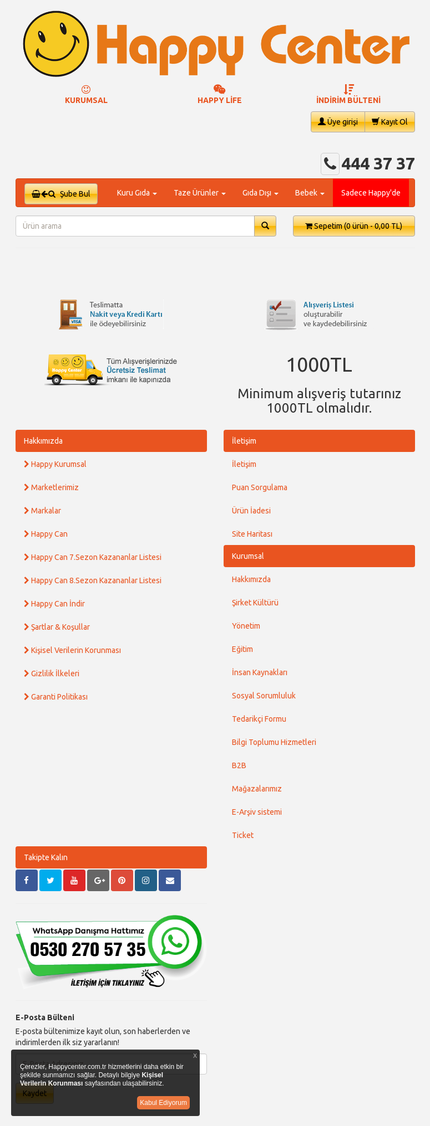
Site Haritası (252, 533)
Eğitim (242, 649)
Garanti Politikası (56, 696)
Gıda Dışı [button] (260, 192)
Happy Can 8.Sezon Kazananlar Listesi (92, 580)
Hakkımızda (43, 440)
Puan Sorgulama (259, 487)
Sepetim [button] (353, 226)
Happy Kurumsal (55, 464)
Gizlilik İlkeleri (51, 673)
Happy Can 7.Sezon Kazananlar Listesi (92, 557)
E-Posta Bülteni (45, 1017)
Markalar (42, 510)
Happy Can (46, 533)
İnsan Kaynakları (259, 672)
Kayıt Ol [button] (390, 121)
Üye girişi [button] (338, 121)
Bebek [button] (310, 192)
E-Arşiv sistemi (257, 812)
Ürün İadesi (251, 510)
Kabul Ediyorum (163, 1103)
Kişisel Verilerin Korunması (72, 650)
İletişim (244, 440)
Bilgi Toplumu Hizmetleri (274, 742)
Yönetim (246, 625)
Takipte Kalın (46, 857)
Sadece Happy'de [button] (371, 192)
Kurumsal (248, 556)
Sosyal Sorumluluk (264, 695)
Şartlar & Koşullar (57, 627)
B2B (239, 765)
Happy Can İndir (54, 603)
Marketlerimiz (51, 487)
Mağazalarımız (257, 788)
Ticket (243, 835)
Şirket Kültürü (255, 602)
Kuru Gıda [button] (137, 192)
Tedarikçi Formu (259, 718)
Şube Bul (61, 193)
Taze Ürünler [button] (200, 192)
